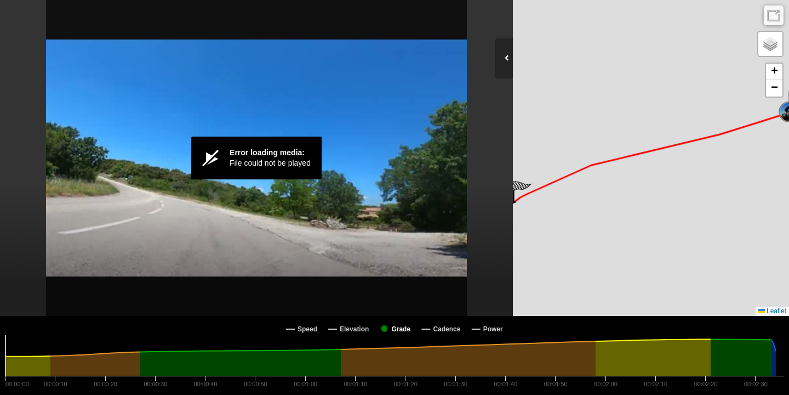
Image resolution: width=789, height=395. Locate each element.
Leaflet (772, 311)
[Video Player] (256, 158)
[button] (520, 192)
